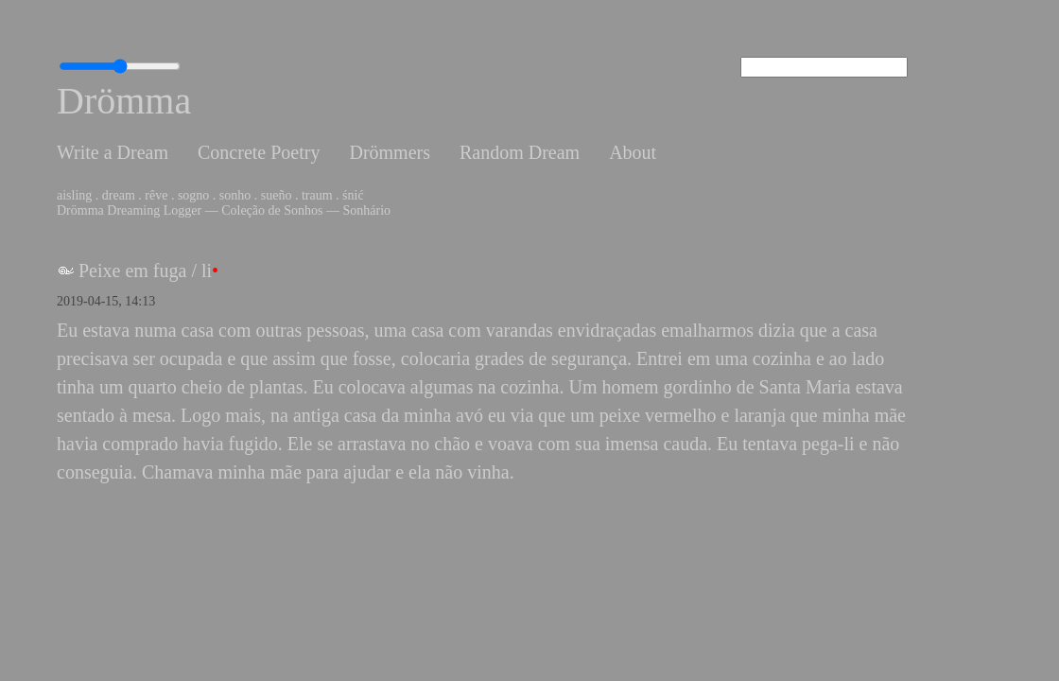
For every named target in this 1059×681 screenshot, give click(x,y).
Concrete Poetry (259, 152)
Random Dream (520, 152)
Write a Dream (112, 152)
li (206, 270)
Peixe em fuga (132, 270)
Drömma (124, 100)
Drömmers (389, 152)
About (632, 152)
